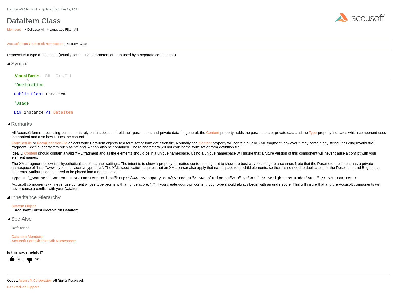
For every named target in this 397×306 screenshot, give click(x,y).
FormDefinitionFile (52, 150)
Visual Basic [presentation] (27, 76)
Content (212, 140)
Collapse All (35, 29)
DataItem (63, 119)
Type (313, 140)
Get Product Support (23, 295)
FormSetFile (22, 150)
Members (14, 29)
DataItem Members (27, 245)
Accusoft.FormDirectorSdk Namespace (35, 44)
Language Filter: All (63, 29)
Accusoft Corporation (35, 288)
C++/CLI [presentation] (63, 76)
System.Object (24, 214)
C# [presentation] (47, 76)
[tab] (26, 76)
